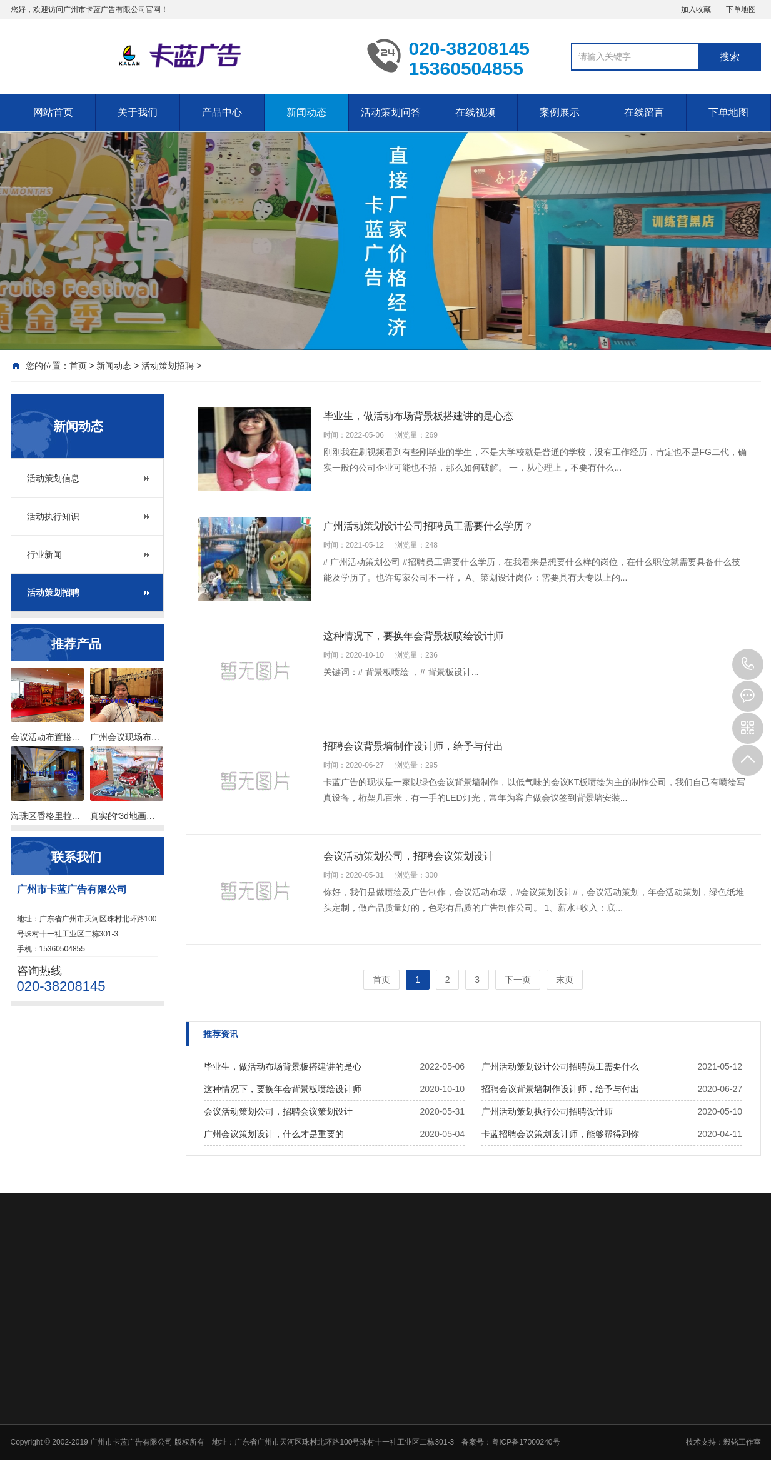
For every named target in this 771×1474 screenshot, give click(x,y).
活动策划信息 (53, 478)
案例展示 (560, 112)
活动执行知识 (53, 516)
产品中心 (222, 112)
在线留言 (644, 112)
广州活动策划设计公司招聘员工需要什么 (560, 1066)
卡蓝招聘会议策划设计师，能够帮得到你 (560, 1134)
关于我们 (138, 112)
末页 (564, 980)
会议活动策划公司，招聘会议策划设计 (278, 1111)
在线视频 (475, 112)
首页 (78, 366)
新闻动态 (306, 112)
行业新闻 (44, 554)
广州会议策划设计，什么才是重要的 (274, 1134)
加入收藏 (696, 9)
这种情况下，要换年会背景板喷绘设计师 (282, 1089)
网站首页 (53, 112)
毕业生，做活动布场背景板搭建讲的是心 (282, 1066)
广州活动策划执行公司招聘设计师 (547, 1111)
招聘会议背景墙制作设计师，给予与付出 (560, 1089)
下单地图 (741, 9)
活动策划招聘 (167, 366)
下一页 (518, 980)
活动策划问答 (391, 112)
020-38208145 (747, 664)
